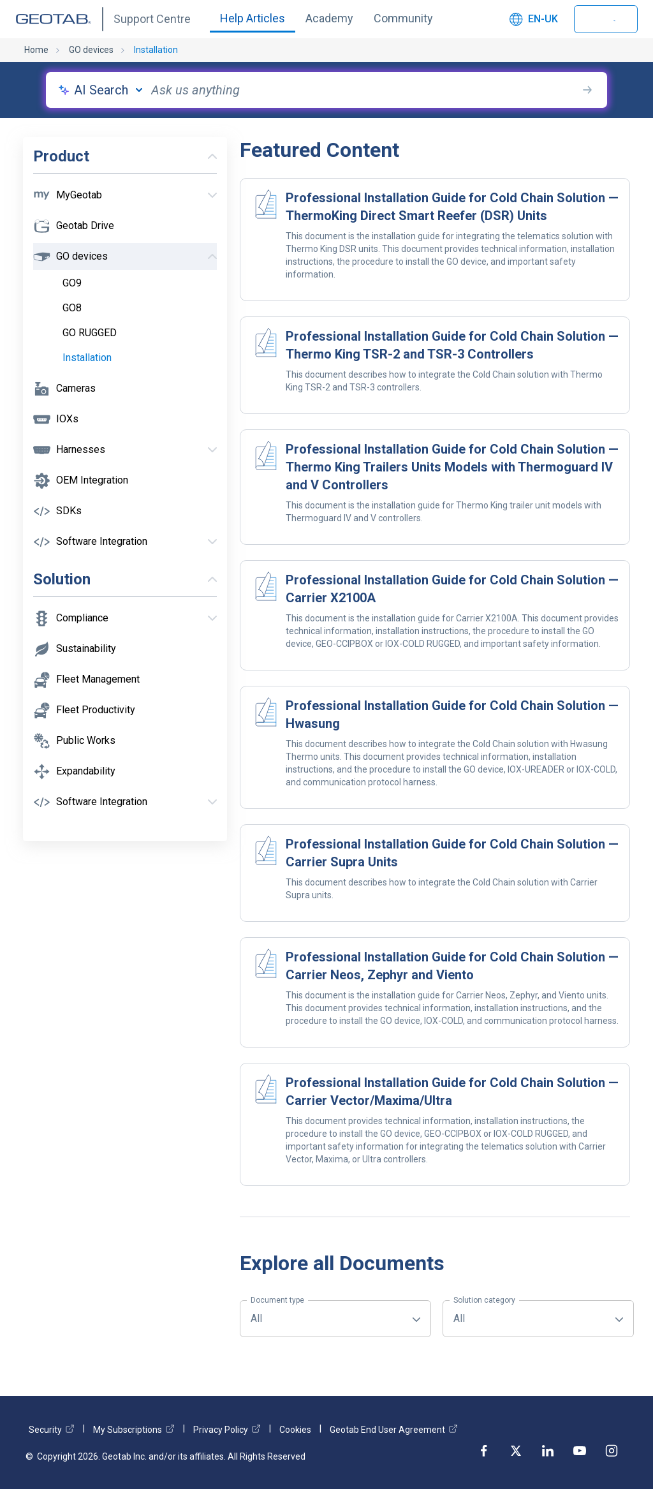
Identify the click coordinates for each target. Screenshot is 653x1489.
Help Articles (252, 18)
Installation (156, 50)
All (277, 1312)
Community (403, 18)
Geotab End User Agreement (394, 1429)
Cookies (295, 1430)
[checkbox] (138, 283)
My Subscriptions (134, 1429)
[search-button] (587, 90)
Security (52, 1429)
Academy (329, 18)
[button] (125, 195)
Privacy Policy (227, 1429)
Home (36, 50)
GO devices (91, 50)
